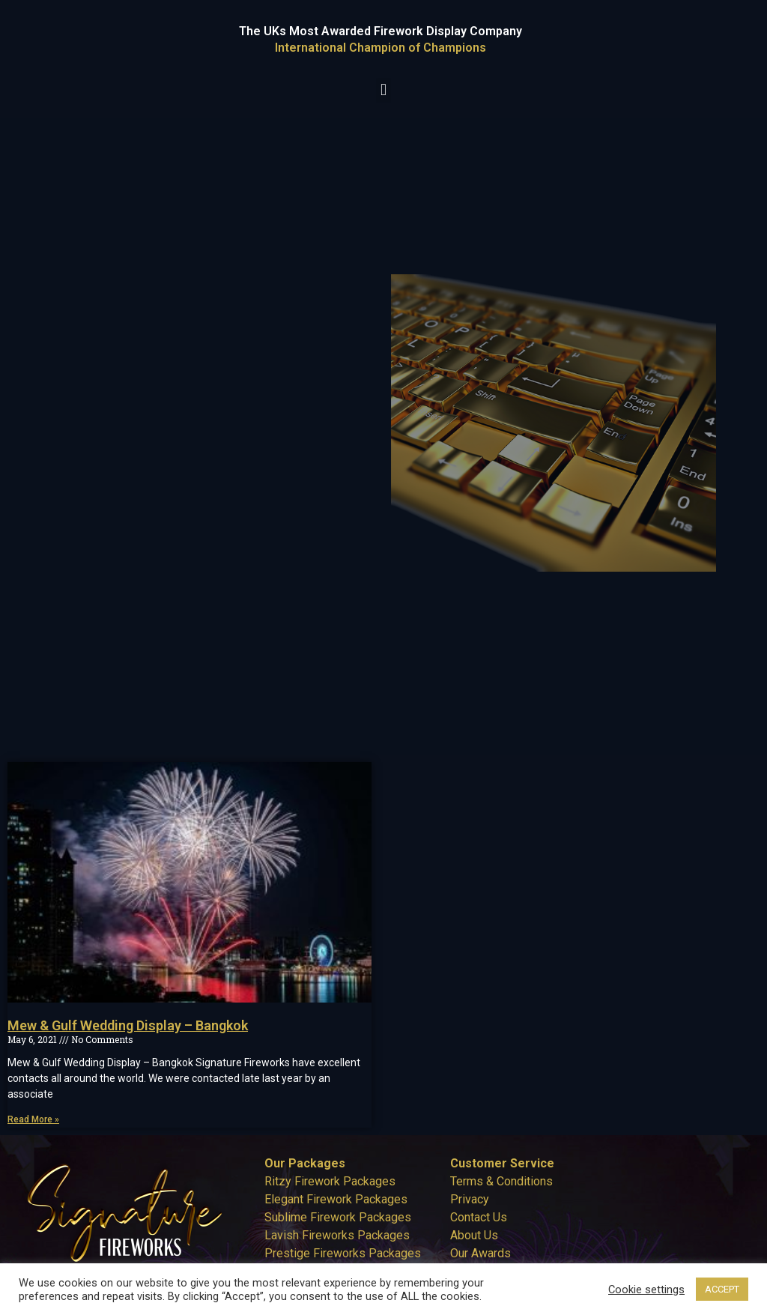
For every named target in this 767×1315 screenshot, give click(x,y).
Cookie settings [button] (646, 1289)
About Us (474, 1235)
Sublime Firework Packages (337, 1217)
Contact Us (478, 1217)
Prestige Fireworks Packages (342, 1253)
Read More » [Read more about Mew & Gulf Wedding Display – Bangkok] (33, 1119)
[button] (383, 90)
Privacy (469, 1199)
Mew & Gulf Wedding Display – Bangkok (127, 1025)
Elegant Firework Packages (335, 1199)
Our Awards (480, 1253)
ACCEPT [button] (722, 1289)
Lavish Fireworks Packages (337, 1235)
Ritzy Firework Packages (329, 1181)
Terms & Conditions (501, 1181)
